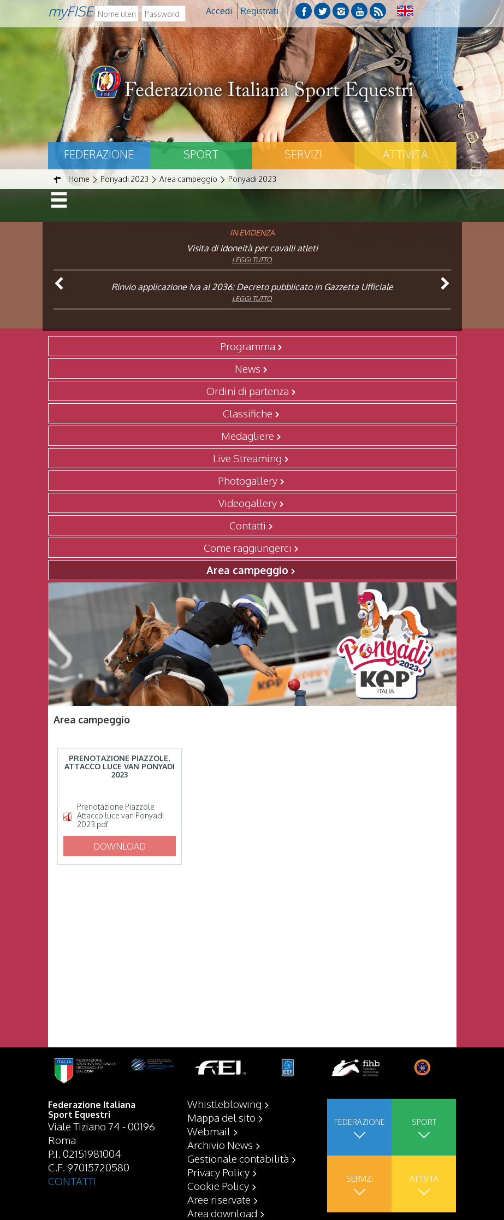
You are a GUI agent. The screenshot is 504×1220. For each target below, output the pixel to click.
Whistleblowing (224, 1103)
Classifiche (247, 413)
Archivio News (220, 1144)
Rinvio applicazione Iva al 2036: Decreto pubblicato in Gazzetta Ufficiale (252, 286)
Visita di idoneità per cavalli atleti (252, 248)
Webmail (208, 1131)
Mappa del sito (221, 1117)
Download (119, 846)
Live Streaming (247, 457)
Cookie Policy (218, 1185)
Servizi (303, 154)
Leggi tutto (252, 260)
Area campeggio (247, 569)
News (247, 368)
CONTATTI (72, 1180)
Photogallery (247, 480)
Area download (222, 1212)
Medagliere (247, 435)
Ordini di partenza (247, 390)
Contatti (247, 525)
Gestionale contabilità (238, 1158)
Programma (247, 345)
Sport (200, 154)
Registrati (259, 10)
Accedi (219, 10)
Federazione (99, 154)
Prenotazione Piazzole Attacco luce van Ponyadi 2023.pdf (120, 816)
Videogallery (247, 502)
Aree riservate (219, 1199)
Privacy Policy (218, 1171)
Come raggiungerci (248, 547)
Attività (405, 154)
